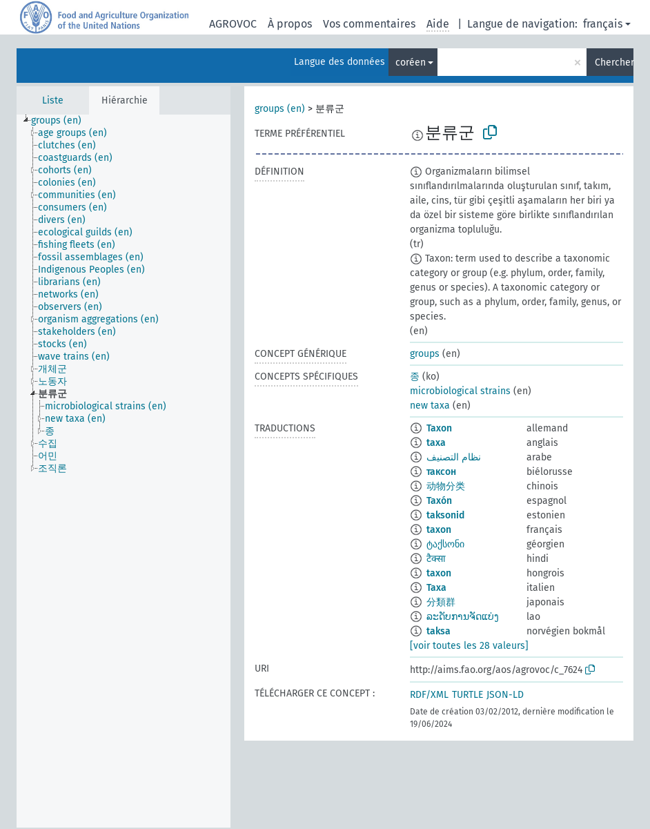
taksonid (445, 515)
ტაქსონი (445, 544)
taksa (438, 631)
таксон (441, 472)
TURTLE (467, 695)
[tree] (123, 471)
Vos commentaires (369, 23)
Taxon (439, 428)
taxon (438, 530)
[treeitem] (62, 121)
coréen (410, 62)
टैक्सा (436, 559)
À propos (290, 23)
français (602, 23)
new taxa (430, 405)
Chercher (614, 62)
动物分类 (445, 486)
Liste (52, 100)
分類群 (440, 602)
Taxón (439, 501)
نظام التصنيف (453, 457)
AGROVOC (233, 23)
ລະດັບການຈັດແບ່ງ (462, 617)
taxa (436, 443)
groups (425, 354)
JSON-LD (505, 695)
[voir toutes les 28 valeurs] (469, 646)
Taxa (436, 588)
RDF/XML (429, 695)
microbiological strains (460, 391)
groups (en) (280, 109)
